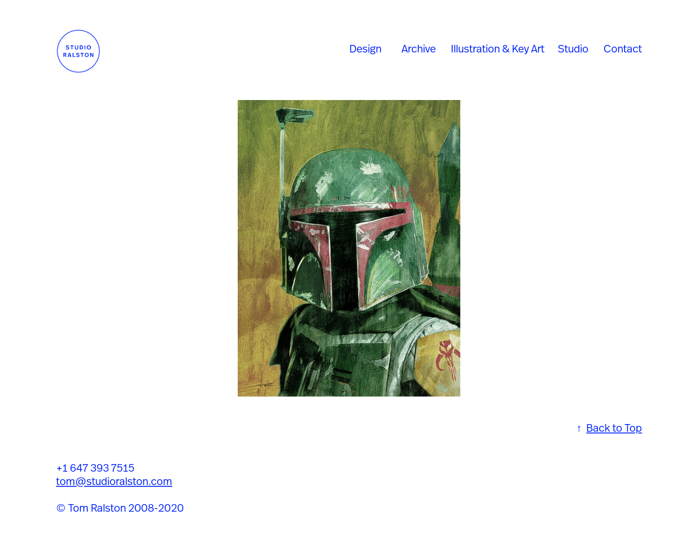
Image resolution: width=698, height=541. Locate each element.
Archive (419, 48)
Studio (573, 48)
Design (365, 48)
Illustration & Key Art (497, 48)
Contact (623, 48)
